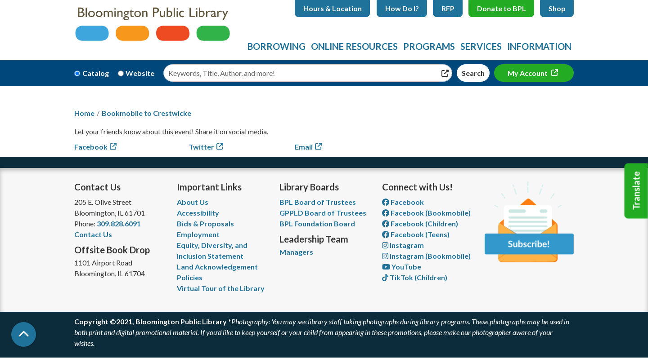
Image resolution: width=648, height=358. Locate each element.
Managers (296, 252)
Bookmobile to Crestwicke (146, 113)
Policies (189, 277)
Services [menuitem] (481, 46)
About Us (192, 202)
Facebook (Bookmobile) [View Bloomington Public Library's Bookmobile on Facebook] (426, 212)
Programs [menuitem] (429, 46)
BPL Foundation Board (317, 223)
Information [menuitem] (539, 46)
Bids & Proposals (205, 223)
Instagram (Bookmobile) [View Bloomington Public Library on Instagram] (426, 256)
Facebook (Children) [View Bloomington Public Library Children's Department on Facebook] (420, 223)
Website (140, 73)
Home (84, 113)
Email (304, 146)
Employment (198, 234)
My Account (528, 73)
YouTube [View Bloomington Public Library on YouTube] (401, 266)
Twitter (201, 146)
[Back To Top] (23, 334)
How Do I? (402, 8)
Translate (636, 191)
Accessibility (198, 212)
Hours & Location (332, 8)
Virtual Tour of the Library (221, 288)
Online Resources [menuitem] (354, 46)
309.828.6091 (119, 223)
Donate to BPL (501, 8)
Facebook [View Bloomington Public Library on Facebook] (403, 202)
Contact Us (93, 234)
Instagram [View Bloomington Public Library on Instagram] (403, 245)
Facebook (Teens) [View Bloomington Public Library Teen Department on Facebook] (416, 234)
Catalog (95, 73)
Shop (557, 8)
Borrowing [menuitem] (277, 46)
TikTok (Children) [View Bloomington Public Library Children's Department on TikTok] (414, 277)
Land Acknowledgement (217, 266)
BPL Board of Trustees (317, 202)
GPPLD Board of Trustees (322, 212)
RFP (447, 8)
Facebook (91, 146)
